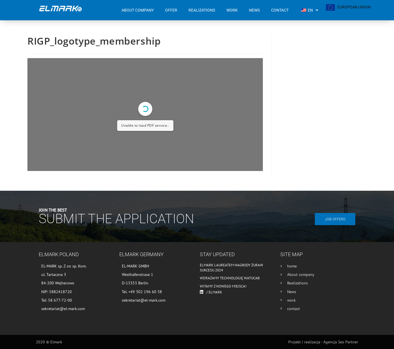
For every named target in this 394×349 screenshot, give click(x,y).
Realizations (202, 10)
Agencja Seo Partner (340, 341)
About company (138, 10)
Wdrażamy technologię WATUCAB (230, 278)
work (232, 10)
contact (280, 10)
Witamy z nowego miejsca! (223, 286)
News (254, 10)
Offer (171, 10)
